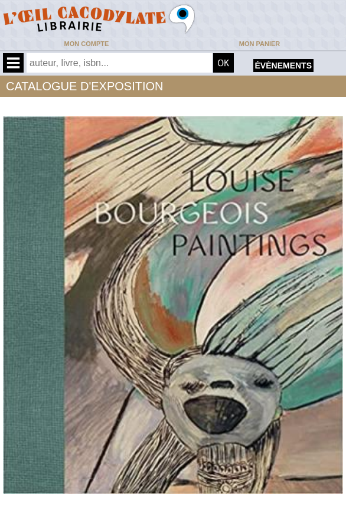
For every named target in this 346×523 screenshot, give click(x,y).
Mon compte (86, 43)
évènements (283, 65)
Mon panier (259, 43)
